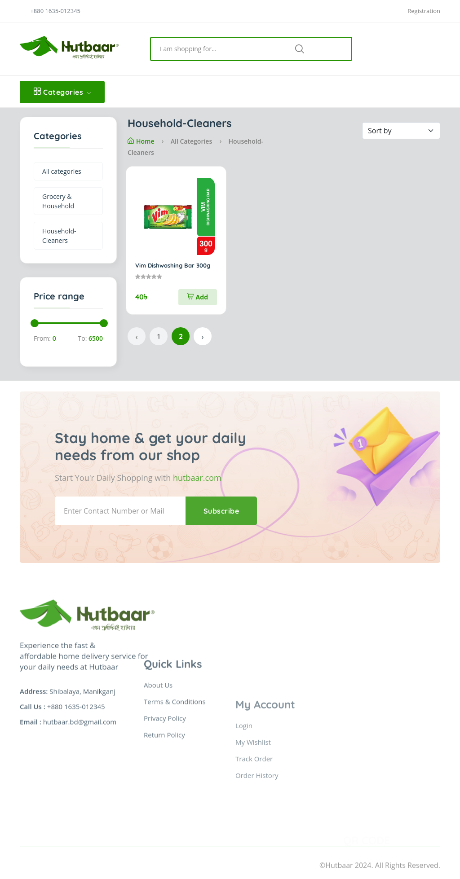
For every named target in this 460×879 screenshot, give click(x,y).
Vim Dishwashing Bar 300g (172, 265)
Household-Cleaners (59, 236)
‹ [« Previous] (136, 336)
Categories (62, 92)
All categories (61, 171)
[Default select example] (401, 130)
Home (141, 141)
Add (197, 297)
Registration (423, 11)
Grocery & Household (58, 201)
